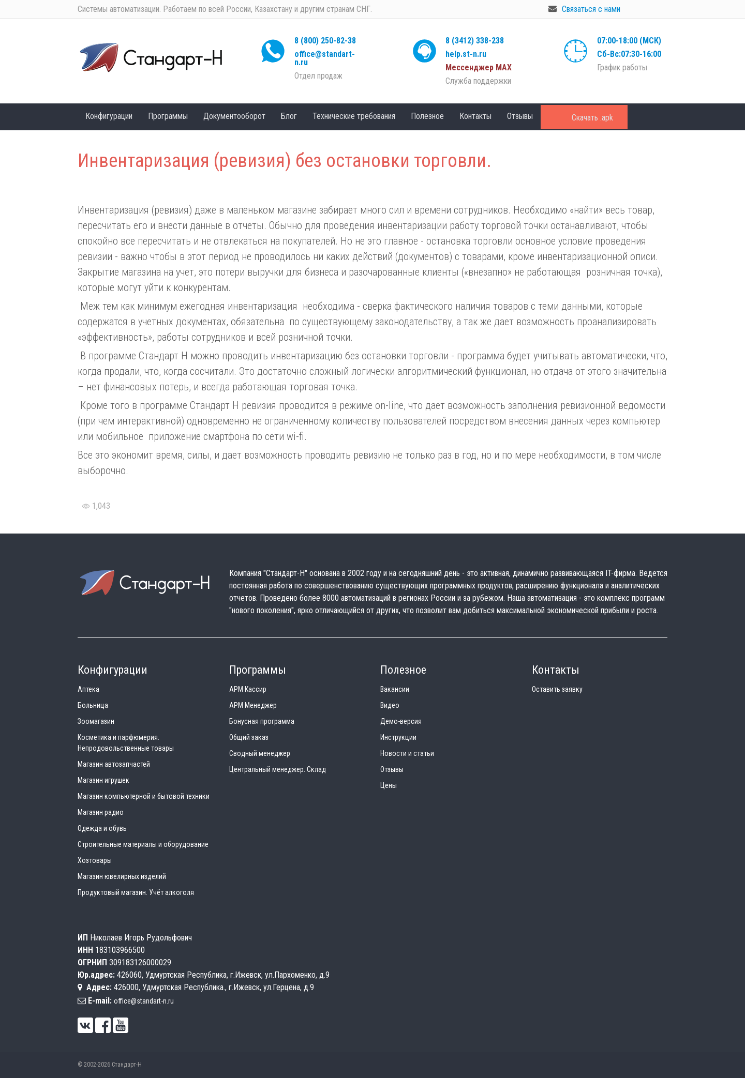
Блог (289, 116)
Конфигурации (108, 116)
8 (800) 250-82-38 (325, 40)
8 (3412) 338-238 (474, 40)
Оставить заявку (557, 689)
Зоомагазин (96, 721)
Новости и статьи (407, 753)
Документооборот (234, 116)
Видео (389, 705)
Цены (388, 785)
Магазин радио (101, 812)
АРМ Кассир (247, 689)
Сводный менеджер (259, 753)
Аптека (88, 689)
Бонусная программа (261, 721)
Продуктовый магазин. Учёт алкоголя (136, 892)
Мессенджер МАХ (478, 67)
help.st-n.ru (465, 54)
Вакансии (394, 689)
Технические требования (353, 116)
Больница (93, 705)
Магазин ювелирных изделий (122, 876)
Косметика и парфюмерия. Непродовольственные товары (126, 742)
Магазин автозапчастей (114, 764)
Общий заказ (249, 737)
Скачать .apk (592, 118)
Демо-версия (401, 721)
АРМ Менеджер (253, 705)
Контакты (475, 116)
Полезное (427, 116)
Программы (168, 116)
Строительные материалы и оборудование (143, 844)
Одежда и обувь (102, 828)
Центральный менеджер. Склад (277, 769)
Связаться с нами (591, 9)
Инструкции (398, 737)
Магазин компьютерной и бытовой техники (144, 796)
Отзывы (520, 116)
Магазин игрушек (103, 780)
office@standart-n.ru (324, 58)
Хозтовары (95, 860)
